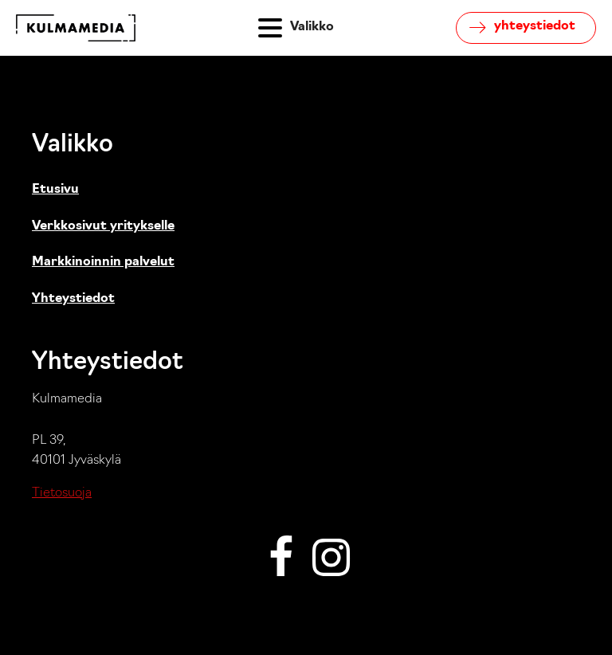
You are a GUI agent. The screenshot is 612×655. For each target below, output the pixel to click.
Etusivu (55, 189)
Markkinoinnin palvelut (103, 262)
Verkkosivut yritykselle (103, 226)
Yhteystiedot (73, 298)
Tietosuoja (62, 493)
